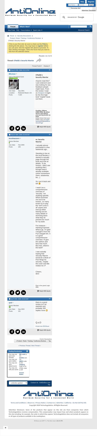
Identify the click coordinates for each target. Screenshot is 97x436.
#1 (50, 70)
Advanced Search (84, 30)
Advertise (59, 403)
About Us (30, 403)
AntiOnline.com (44, 383)
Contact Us (34, 383)
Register (91, 2)
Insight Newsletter (42, 120)
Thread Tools (36, 66)
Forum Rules (21, 373)
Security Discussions (24, 36)
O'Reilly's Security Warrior (24, 60)
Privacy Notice (41, 403)
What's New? (25, 27)
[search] (76, 17)
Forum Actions (25, 30)
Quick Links (37, 30)
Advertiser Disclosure (89, 10)
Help (82, 2)
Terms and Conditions (18, 403)
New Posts (11, 30)
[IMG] (21, 361)
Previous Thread (25, 345)
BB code (22, 354)
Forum (12, 27)
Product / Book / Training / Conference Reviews (25, 38)
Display (46, 66)
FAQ (17, 30)
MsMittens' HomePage (43, 122)
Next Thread (35, 345)
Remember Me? (75, 8)
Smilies (22, 358)
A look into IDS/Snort (42, 326)
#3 (50, 299)
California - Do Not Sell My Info (75, 403)
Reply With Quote (44, 127)
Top (50, 341)
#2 (50, 134)
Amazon (41, 93)
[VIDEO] (22, 364)
